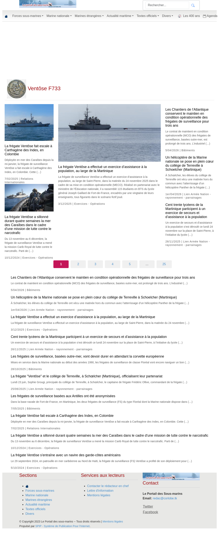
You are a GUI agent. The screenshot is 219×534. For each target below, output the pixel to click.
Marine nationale (36, 495)
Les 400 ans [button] (188, 16)
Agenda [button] (210, 16)
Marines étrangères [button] (88, 16)
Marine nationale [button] (57, 16)
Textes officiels (35, 509)
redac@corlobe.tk (165, 498)
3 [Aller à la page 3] (95, 264)
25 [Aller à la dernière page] (164, 264)
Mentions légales (98, 495)
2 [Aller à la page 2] (78, 264)
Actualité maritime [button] (119, 16)
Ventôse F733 (34, 88)
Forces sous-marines (39, 490)
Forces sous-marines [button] (26, 16)
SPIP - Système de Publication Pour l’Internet (62, 526)
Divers (29, 513)
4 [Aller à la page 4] (113, 264)
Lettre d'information (100, 490)
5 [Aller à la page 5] (130, 264)
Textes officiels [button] (147, 16)
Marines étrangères (38, 499)
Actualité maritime (37, 504)
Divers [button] (166, 16)
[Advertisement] (109, 50)
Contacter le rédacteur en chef (108, 486)
